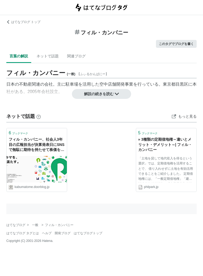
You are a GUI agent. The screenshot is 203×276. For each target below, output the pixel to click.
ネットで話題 (47, 56)
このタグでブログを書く (176, 44)
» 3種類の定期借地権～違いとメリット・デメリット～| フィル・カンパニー (165, 144)
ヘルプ (47, 233)
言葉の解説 (19, 56)
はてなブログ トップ (23, 22)
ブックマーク (18, 133)
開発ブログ (63, 233)
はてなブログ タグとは (22, 233)
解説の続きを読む (101, 94)
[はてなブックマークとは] (38, 116)
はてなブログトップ (88, 233)
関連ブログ (76, 56)
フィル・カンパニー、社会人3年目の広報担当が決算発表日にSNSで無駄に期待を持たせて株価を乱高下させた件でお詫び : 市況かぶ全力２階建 (36, 145)
